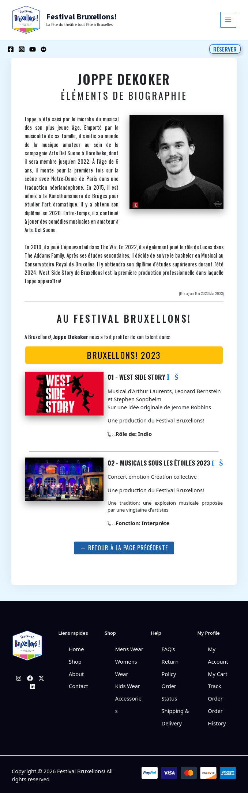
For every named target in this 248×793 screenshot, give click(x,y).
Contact (78, 683)
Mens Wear (129, 647)
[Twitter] (41, 677)
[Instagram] (21, 48)
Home (76, 647)
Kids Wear (127, 683)
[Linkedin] (32, 685)
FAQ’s (168, 647)
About (76, 671)
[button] (225, 48)
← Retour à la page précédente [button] (124, 546)
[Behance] (43, 48)
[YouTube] (32, 48)
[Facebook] (10, 48)
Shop (75, 659)
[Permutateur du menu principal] (228, 20)
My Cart (217, 671)
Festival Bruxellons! (80, 16)
